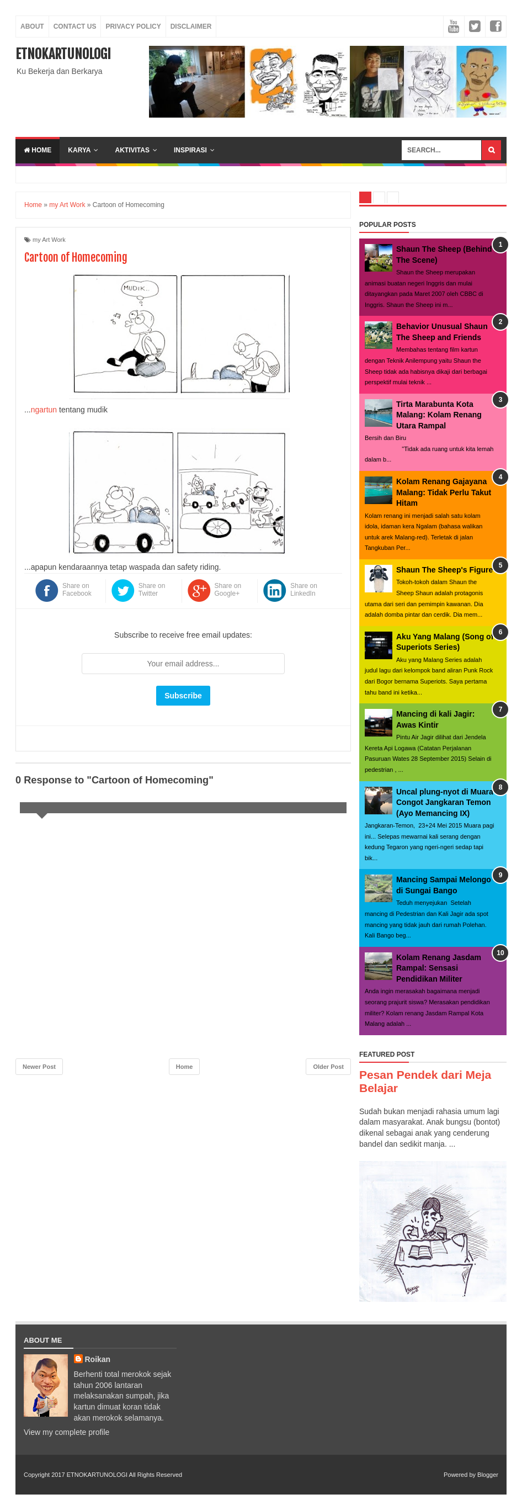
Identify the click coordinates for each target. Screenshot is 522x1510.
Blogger (487, 1474)
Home (37, 150)
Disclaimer (191, 26)
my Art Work (49, 239)
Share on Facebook (77, 589)
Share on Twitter (152, 589)
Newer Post (39, 1066)
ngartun (44, 409)
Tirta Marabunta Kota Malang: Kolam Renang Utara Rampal (439, 415)
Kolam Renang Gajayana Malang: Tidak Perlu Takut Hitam (443, 492)
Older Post (328, 1066)
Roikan (98, 1359)
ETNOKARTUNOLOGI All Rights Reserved (124, 1474)
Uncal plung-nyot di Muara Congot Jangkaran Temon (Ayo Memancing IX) (444, 802)
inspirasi (190, 150)
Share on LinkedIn (303, 589)
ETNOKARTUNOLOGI (63, 54)
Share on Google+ (228, 589)
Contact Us (75, 26)
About (32, 26)
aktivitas (132, 150)
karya (79, 150)
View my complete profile (66, 1432)
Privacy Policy (133, 26)
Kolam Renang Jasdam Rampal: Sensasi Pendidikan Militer (438, 968)
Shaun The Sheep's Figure (444, 569)
